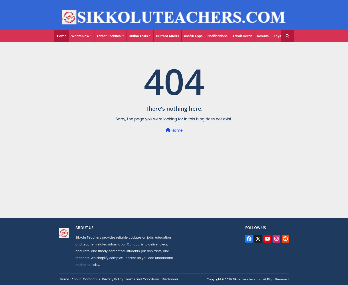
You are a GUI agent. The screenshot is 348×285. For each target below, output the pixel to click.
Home (61, 36)
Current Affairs (167, 36)
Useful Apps (193, 36)
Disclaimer (170, 279)
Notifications (217, 36)
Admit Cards (242, 36)
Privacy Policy (112, 279)
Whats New (80, 36)
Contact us (91, 279)
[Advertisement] (174, 187)
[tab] (61, 36)
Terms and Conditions (142, 279)
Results (263, 36)
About (76, 279)
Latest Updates (109, 36)
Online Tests (138, 36)
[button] (287, 36)
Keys (277, 36)
